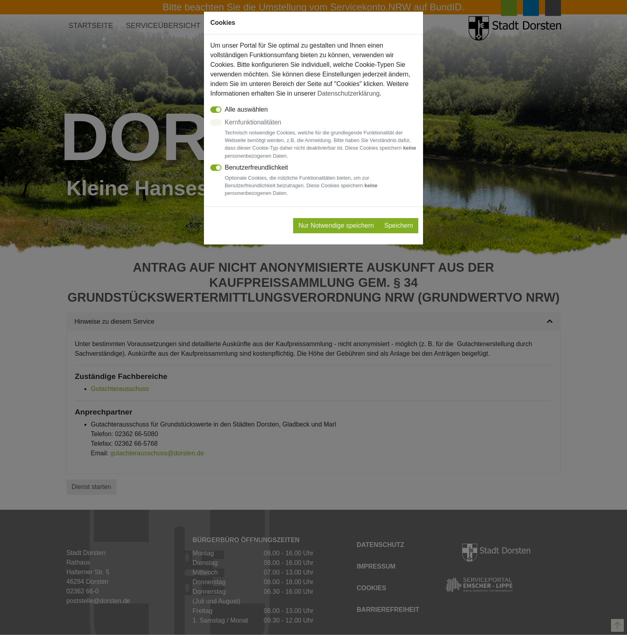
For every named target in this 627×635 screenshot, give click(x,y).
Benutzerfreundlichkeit (321, 180)
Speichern (398, 225)
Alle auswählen (246, 109)
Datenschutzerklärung (348, 93)
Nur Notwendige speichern (336, 225)
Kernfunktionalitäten (321, 139)
